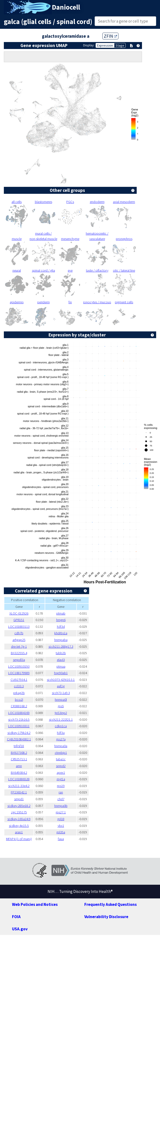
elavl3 (61, 660)
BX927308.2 (19, 752)
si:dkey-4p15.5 (19, 825)
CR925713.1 (19, 759)
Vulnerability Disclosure (106, 916)
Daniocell (66, 7)
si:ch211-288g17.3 (61, 646)
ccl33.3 (19, 686)
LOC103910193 (19, 666)
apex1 (61, 772)
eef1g (61, 686)
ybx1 (61, 825)
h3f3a (61, 733)
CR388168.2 (19, 706)
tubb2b (61, 653)
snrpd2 (61, 766)
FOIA (16, 916)
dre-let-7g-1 (19, 646)
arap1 (19, 832)
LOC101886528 (19, 779)
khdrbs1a (60, 633)
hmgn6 (61, 620)
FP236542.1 (19, 792)
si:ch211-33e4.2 (19, 786)
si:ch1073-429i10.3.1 (61, 679)
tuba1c (61, 759)
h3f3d (61, 626)
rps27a (61, 739)
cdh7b (18, 633)
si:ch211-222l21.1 (61, 719)
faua (61, 839)
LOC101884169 (19, 713)
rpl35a (60, 832)
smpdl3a (19, 660)
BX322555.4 (19, 653)
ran (61, 792)
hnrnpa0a (60, 746)
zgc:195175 (19, 812)
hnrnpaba (61, 640)
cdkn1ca (61, 726)
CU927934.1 (19, 679)
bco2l (19, 699)
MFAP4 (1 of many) (19, 839)
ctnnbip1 (61, 752)
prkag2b (19, 693)
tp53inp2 (61, 713)
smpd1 (19, 799)
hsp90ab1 (61, 673)
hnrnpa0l (61, 699)
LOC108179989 (19, 673)
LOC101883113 (19, 626)
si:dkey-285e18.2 (19, 806)
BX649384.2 (19, 772)
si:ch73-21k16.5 (19, 719)
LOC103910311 (19, 726)
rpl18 (60, 819)
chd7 (60, 799)
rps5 (61, 706)
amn (19, 766)
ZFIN (110, 36)
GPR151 (18, 620)
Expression (105, 45)
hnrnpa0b (61, 806)
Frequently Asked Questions (110, 904)
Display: (88, 45)
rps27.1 (61, 812)
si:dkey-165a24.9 (19, 819)
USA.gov (20, 929)
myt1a (61, 779)
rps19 (61, 786)
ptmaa (60, 666)
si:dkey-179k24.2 (19, 733)
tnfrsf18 (19, 746)
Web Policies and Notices (35, 904)
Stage (120, 45)
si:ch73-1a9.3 (61, 693)
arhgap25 (18, 640)
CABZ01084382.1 (19, 739)
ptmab (60, 613)
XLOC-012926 (18, 613)
